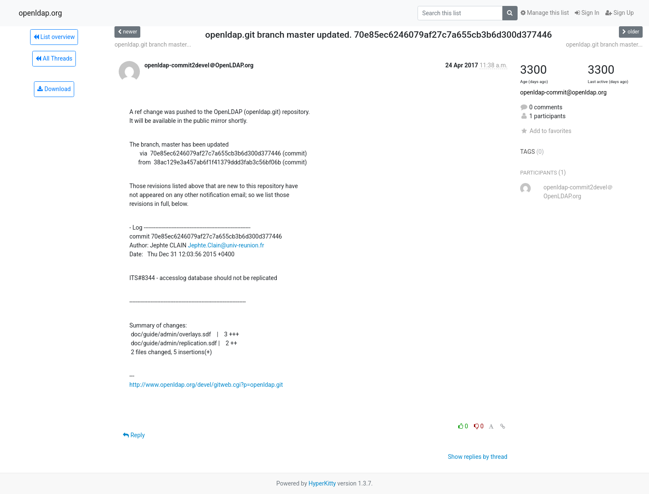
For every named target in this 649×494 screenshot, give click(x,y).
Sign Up (619, 12)
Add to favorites (545, 131)
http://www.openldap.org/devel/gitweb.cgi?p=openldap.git (206, 384)
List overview (54, 36)
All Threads (54, 58)
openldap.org (40, 13)
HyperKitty (322, 483)
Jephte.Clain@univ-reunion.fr (226, 245)
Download (54, 89)
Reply (134, 435)
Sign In (587, 12)
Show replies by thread (477, 456)
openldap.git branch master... (152, 44)
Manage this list (545, 12)
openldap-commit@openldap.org (563, 92)
